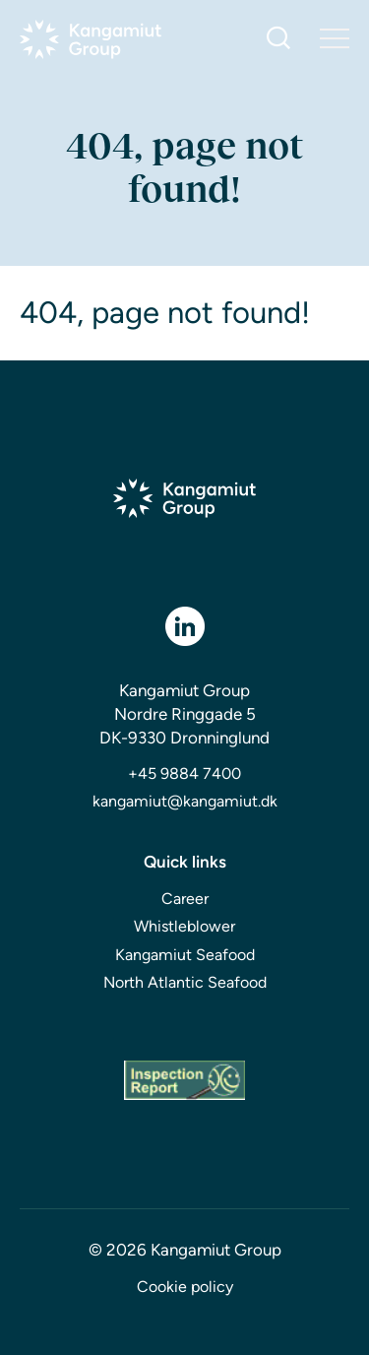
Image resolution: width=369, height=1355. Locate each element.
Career (185, 898)
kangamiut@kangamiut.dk (184, 801)
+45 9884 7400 (184, 773)
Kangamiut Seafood (185, 954)
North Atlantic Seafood (185, 982)
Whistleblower (184, 926)
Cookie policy (185, 1286)
